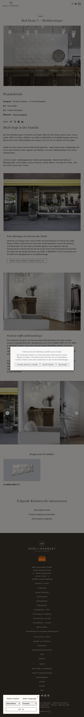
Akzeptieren (48, 365)
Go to (21, 709)
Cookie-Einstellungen (27, 365)
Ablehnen (62, 365)
